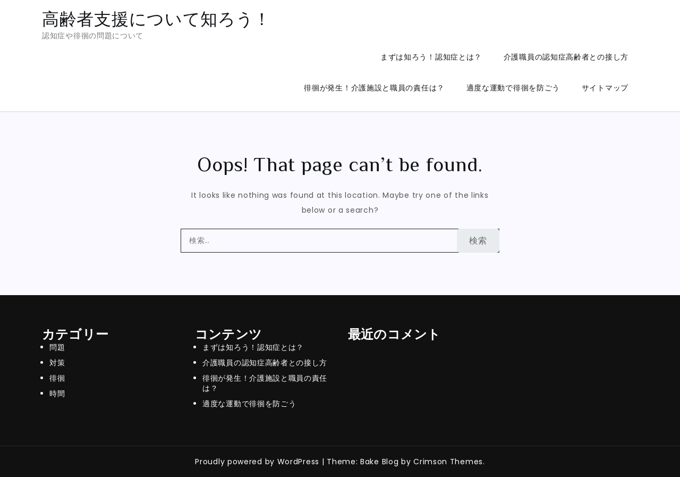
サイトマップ (605, 87)
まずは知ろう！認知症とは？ (431, 57)
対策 (57, 362)
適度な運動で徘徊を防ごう (513, 87)
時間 (57, 393)
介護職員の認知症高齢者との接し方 (566, 57)
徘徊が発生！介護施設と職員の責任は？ (374, 87)
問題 (57, 347)
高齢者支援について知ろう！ (156, 19)
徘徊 (57, 378)
